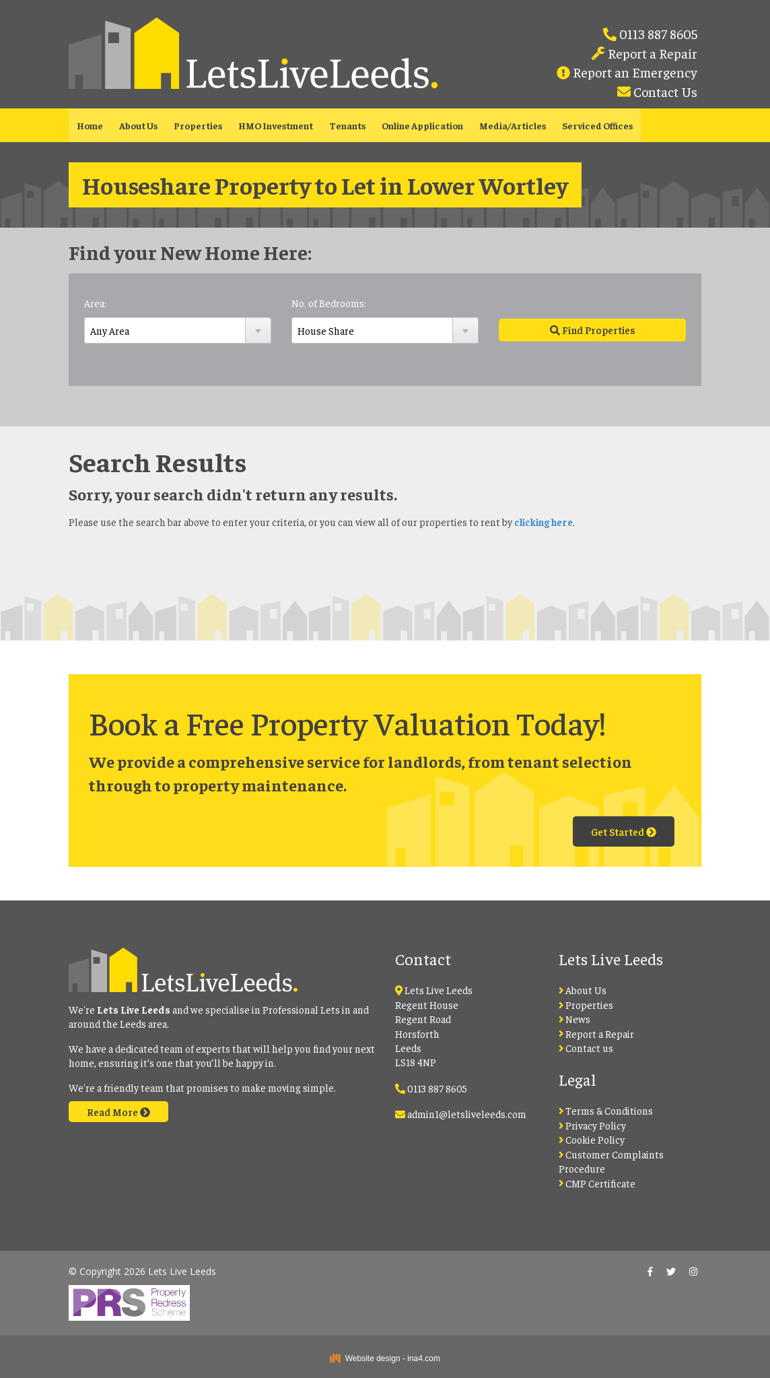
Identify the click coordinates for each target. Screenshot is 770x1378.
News (575, 1018)
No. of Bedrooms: (328, 302)
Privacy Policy (593, 1125)
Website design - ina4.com (385, 1358)
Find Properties (592, 329)
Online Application (422, 125)
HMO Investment (275, 125)
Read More (118, 1111)
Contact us (586, 1047)
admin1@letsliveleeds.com (466, 1113)
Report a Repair (651, 52)
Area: (95, 302)
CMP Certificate (597, 1183)
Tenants (347, 125)
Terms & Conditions (606, 1110)
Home (90, 125)
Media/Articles (512, 125)
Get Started (623, 831)
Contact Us (664, 91)
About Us (138, 125)
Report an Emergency (633, 71)
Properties (198, 125)
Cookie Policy (592, 1139)
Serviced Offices (597, 125)
